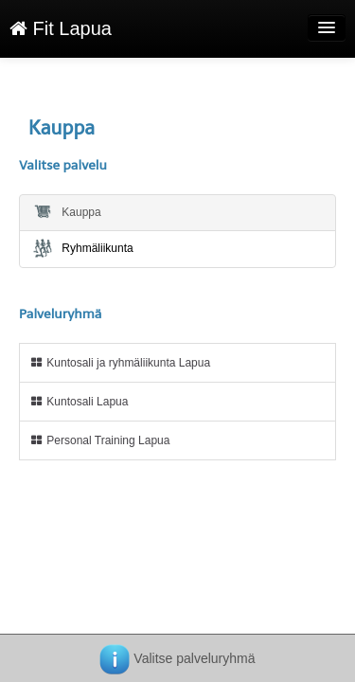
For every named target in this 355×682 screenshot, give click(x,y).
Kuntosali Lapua (78, 401)
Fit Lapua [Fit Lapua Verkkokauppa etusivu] (60, 28)
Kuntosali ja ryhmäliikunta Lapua (119, 362)
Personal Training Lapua (99, 440)
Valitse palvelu (63, 165)
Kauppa (66, 211)
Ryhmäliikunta (82, 248)
